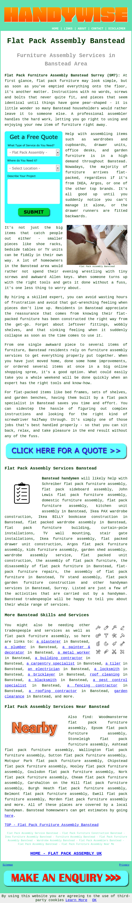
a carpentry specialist (50, 664)
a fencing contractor (92, 685)
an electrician (44, 669)
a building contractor (59, 658)
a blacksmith (43, 680)
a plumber (15, 647)
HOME (55, 28)
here (9, 816)
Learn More (76, 900)
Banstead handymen (60, 478)
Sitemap (8, 865)
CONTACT (97, 28)
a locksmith (106, 669)
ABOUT (82, 28)
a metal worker (74, 653)
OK (94, 900)
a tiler (113, 664)
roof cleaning (104, 675)
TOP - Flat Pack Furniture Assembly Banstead (51, 825)
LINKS (68, 28)
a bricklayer (41, 675)
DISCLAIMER (116, 28)
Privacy (124, 865)
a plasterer (48, 642)
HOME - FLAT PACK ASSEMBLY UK (66, 853)
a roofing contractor (53, 691)
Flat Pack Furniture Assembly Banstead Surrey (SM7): (62, 75)
